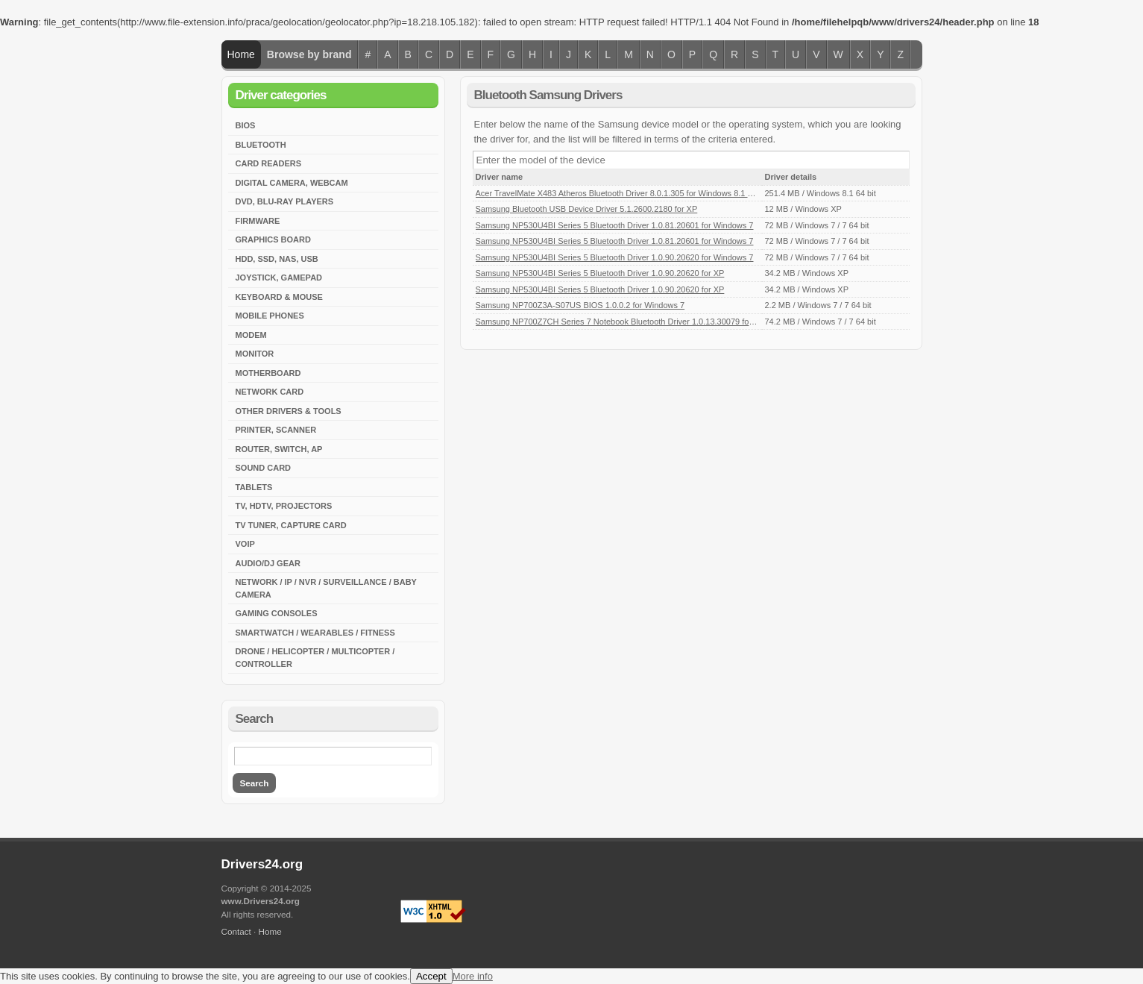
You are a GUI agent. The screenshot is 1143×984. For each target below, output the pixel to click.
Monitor (255, 353)
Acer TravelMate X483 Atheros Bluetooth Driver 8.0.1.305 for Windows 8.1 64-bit (622, 193)
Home (241, 54)
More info (473, 976)
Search (254, 783)
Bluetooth (261, 144)
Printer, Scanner (276, 429)
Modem (251, 334)
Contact (236, 931)
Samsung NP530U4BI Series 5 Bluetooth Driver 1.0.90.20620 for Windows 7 (615, 257)
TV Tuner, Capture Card (291, 525)
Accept (431, 976)
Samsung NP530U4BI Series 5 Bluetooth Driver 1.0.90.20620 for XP (600, 273)
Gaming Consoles (277, 613)
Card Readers (269, 163)
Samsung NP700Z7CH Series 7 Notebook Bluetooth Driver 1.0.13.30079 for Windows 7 (635, 321)
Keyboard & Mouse (279, 296)
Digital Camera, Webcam (292, 182)
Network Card (270, 391)
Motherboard (268, 373)
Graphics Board (273, 239)
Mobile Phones (270, 315)
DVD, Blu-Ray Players (285, 201)
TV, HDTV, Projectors (284, 505)
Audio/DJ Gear (268, 563)
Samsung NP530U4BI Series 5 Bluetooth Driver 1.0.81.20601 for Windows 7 (615, 225)
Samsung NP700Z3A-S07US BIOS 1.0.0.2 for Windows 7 (580, 305)
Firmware (258, 220)
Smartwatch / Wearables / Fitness (315, 632)
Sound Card (264, 467)
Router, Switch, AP (279, 449)
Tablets (254, 487)
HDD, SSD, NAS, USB (277, 258)
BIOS (246, 125)
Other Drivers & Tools (288, 411)
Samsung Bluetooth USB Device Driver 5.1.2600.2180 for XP (587, 208)
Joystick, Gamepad (279, 277)
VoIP (245, 543)
